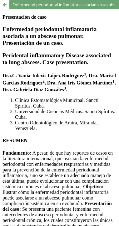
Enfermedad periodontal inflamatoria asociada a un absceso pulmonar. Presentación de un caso (65, 4)
